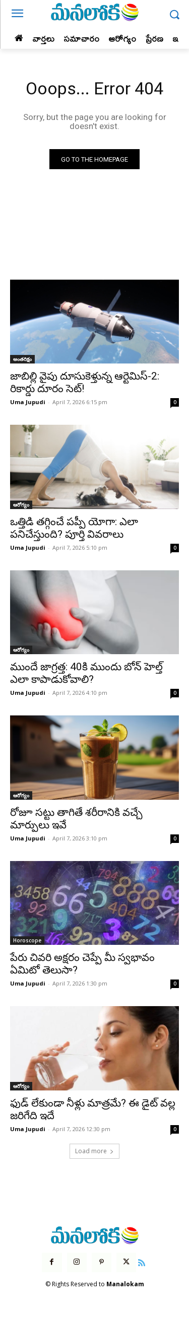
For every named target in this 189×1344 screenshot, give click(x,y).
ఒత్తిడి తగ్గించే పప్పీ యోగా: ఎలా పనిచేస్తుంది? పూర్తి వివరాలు (74, 528)
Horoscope (27, 940)
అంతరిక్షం (22, 358)
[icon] (141, 1262)
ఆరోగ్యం (21, 504)
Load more (94, 1151)
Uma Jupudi (27, 402)
